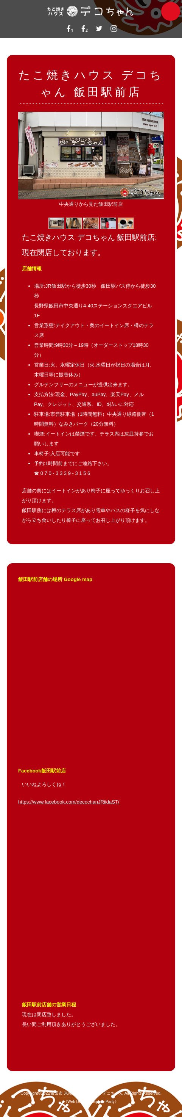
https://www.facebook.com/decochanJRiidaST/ (68, 802)
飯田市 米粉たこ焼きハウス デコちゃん (86, 1093)
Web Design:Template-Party (90, 1102)
